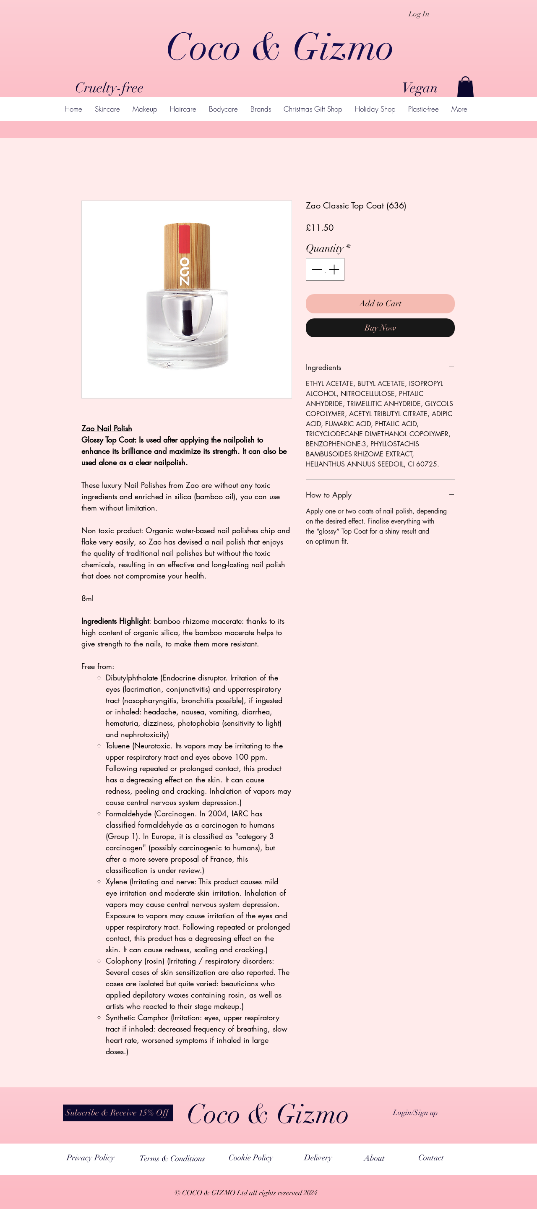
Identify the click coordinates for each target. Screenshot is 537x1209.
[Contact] (431, 1158)
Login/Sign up (415, 1112)
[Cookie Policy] (251, 1158)
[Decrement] (316, 269)
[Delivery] (318, 1158)
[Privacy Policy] (90, 1158)
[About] (374, 1158)
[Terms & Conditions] (172, 1159)
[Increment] (335, 269)
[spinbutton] (325, 269)
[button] (465, 86)
